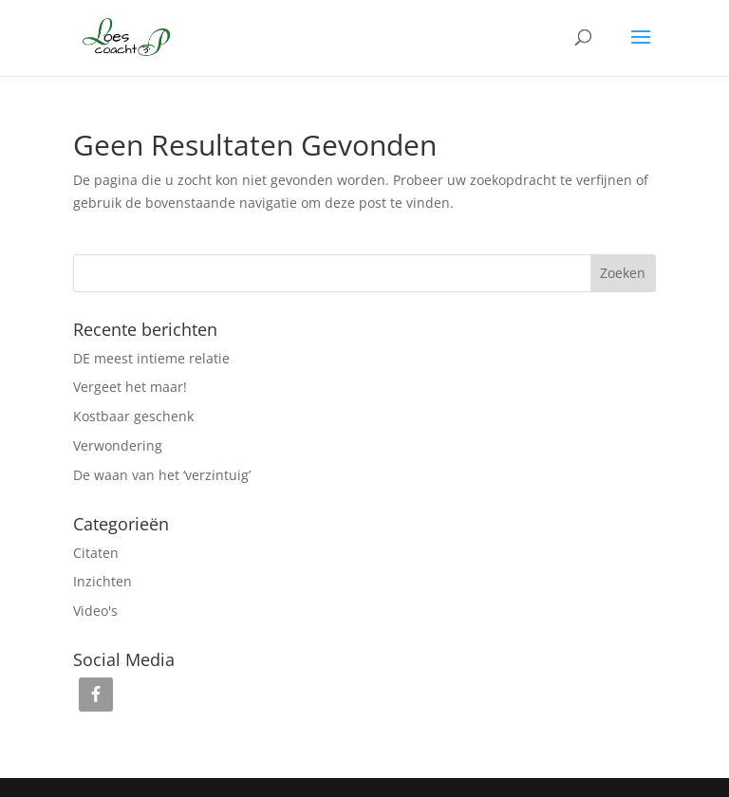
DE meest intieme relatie (151, 358)
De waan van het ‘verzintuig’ (162, 475)
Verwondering (117, 445)
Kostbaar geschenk (133, 416)
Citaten (96, 553)
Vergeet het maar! (130, 387)
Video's (95, 611)
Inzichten (102, 581)
